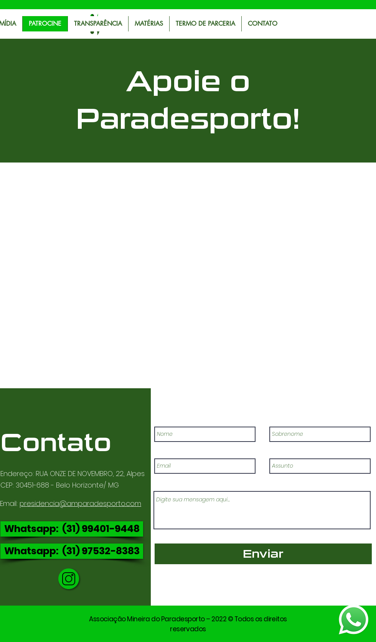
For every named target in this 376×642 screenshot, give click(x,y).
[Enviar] (263, 553)
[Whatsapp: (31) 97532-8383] (71, 551)
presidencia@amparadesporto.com (80, 503)
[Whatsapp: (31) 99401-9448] (71, 529)
